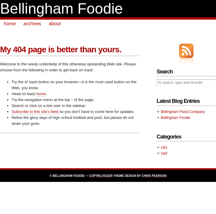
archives (32, 23)
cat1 (164, 147)
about (55, 23)
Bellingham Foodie (61, 8)
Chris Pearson (154, 175)
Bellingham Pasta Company (183, 112)
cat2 (164, 153)
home (10, 23)
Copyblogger (101, 175)
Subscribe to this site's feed (35, 111)
